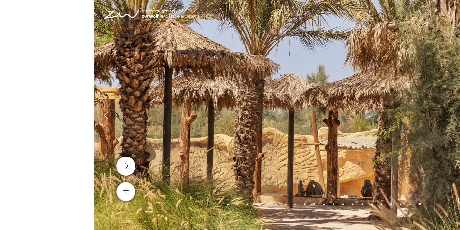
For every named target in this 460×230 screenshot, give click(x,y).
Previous (449, 115)
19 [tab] (153, 204)
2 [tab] (316, 204)
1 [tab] (326, 204)
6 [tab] (278, 204)
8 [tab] (259, 204)
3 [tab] (306, 204)
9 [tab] (249, 204)
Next (11, 115)
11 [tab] (230, 204)
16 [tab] (182, 204)
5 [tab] (287, 204)
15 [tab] (191, 204)
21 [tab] (134, 204)
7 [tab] (268, 204)
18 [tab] (163, 204)
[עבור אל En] (414, 16)
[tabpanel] (230, 115)
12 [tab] (220, 204)
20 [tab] (144, 204)
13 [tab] (211, 204)
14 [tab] (201, 204)
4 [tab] (297, 204)
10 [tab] (239, 204)
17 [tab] (172, 204)
